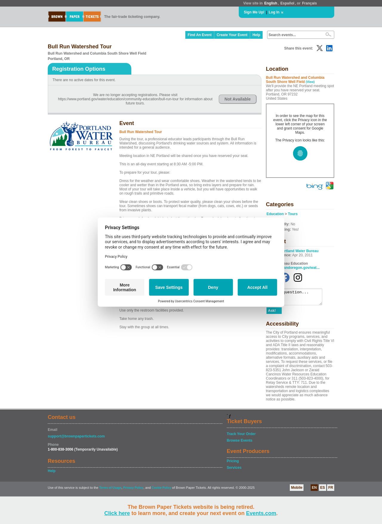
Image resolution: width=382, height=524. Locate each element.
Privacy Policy (133, 490)
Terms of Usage (110, 490)
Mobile (296, 490)
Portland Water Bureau (299, 251)
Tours (293, 214)
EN (314, 490)
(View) (310, 82)
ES (322, 490)
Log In (274, 12)
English (270, 3)
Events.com (261, 513)
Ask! (272, 313)
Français (309, 3)
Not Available (237, 99)
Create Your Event (232, 35)
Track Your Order (241, 436)
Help (256, 35)
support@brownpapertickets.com (76, 439)
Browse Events (239, 443)
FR (330, 490)
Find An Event (200, 35)
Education (275, 214)
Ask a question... (297, 298)
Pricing (233, 464)
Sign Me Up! (254, 12)
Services (234, 470)
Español (288, 3)
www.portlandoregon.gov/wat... (293, 268)
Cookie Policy (161, 490)
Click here (117, 513)
